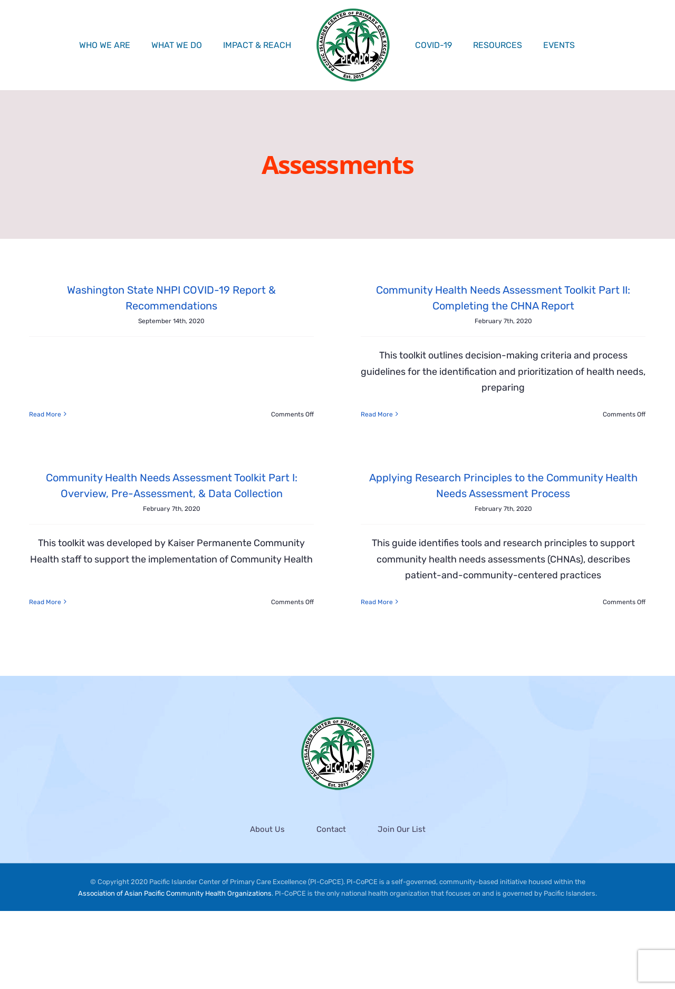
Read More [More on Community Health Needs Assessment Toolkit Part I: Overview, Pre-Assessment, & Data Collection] (89, 567)
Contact (331, 907)
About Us (267, 907)
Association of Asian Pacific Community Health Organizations (175, 971)
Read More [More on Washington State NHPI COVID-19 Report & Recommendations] (45, 366)
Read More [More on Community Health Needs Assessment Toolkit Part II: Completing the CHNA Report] (366, 414)
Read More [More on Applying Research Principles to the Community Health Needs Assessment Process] (345, 606)
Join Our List (402, 907)
